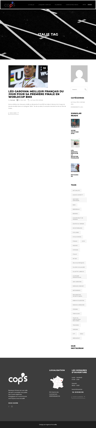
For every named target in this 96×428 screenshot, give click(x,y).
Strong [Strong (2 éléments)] (75, 309)
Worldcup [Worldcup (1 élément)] (76, 338)
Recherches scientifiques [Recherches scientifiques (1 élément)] (77, 295)
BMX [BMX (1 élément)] (74, 205)
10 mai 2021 (22, 100)
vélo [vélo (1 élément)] (81, 333)
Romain (12, 100)
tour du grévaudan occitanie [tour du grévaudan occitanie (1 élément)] (77, 319)
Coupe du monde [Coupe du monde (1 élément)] (78, 223)
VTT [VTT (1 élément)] (74, 333)
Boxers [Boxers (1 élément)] (75, 213)
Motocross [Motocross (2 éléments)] (76, 290)
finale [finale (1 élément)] (75, 241)
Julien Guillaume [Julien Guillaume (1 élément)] (79, 267)
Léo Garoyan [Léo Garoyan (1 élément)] (77, 281)
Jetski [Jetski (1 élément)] (75, 258)
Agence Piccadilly (51, 424)
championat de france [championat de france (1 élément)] (78, 218)
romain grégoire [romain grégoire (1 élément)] (78, 304)
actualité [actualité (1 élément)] (76, 190)
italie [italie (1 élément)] (75, 254)
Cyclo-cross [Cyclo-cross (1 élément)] (77, 236)
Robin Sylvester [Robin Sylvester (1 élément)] (78, 300)
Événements (75, 107)
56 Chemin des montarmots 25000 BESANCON (54, 394)
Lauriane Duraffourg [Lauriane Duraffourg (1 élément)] (77, 276)
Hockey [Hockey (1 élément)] (75, 245)
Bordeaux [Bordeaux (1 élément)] (76, 209)
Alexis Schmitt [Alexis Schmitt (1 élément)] (78, 194)
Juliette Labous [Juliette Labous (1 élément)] (78, 271)
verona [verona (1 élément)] (75, 329)
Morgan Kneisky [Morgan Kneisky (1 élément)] (78, 286)
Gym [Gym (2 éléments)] (83, 241)
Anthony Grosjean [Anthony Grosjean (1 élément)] (76, 200)
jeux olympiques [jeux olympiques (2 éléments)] (78, 262)
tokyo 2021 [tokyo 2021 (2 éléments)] (76, 313)
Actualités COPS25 (36, 100)
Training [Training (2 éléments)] (76, 325)
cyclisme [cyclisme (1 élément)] (76, 232)
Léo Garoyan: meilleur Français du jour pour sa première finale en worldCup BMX (36, 94)
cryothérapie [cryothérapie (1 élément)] (77, 228)
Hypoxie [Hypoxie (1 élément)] (75, 249)
